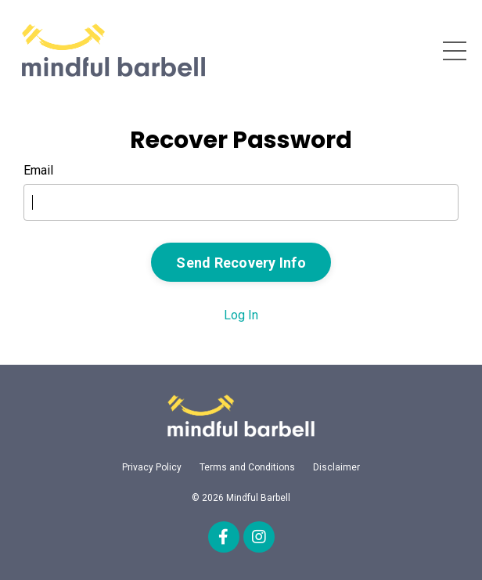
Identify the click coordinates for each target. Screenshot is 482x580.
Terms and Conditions (247, 467)
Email (38, 170)
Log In (241, 315)
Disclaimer (336, 467)
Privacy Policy (152, 467)
